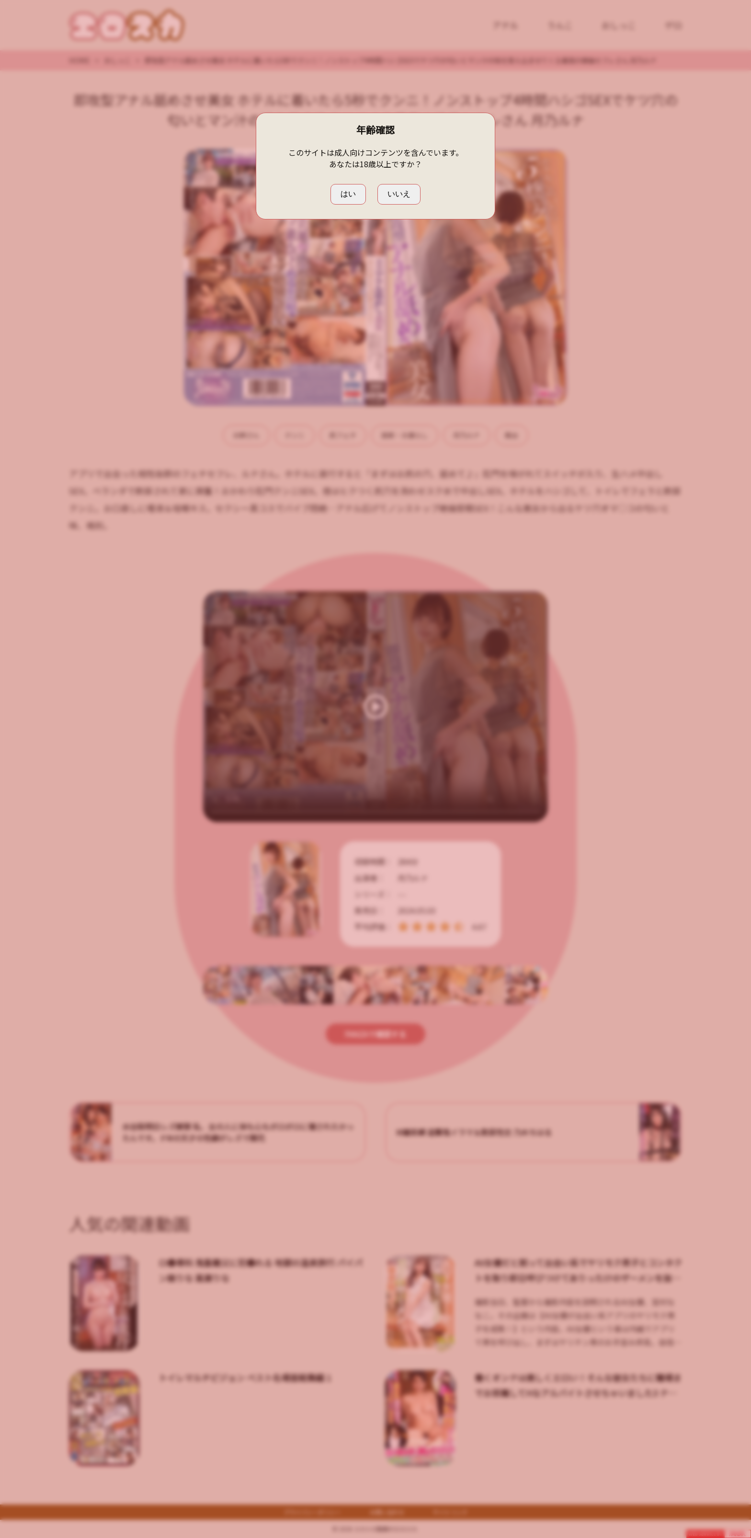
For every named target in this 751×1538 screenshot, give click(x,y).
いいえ (398, 194)
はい (348, 194)
